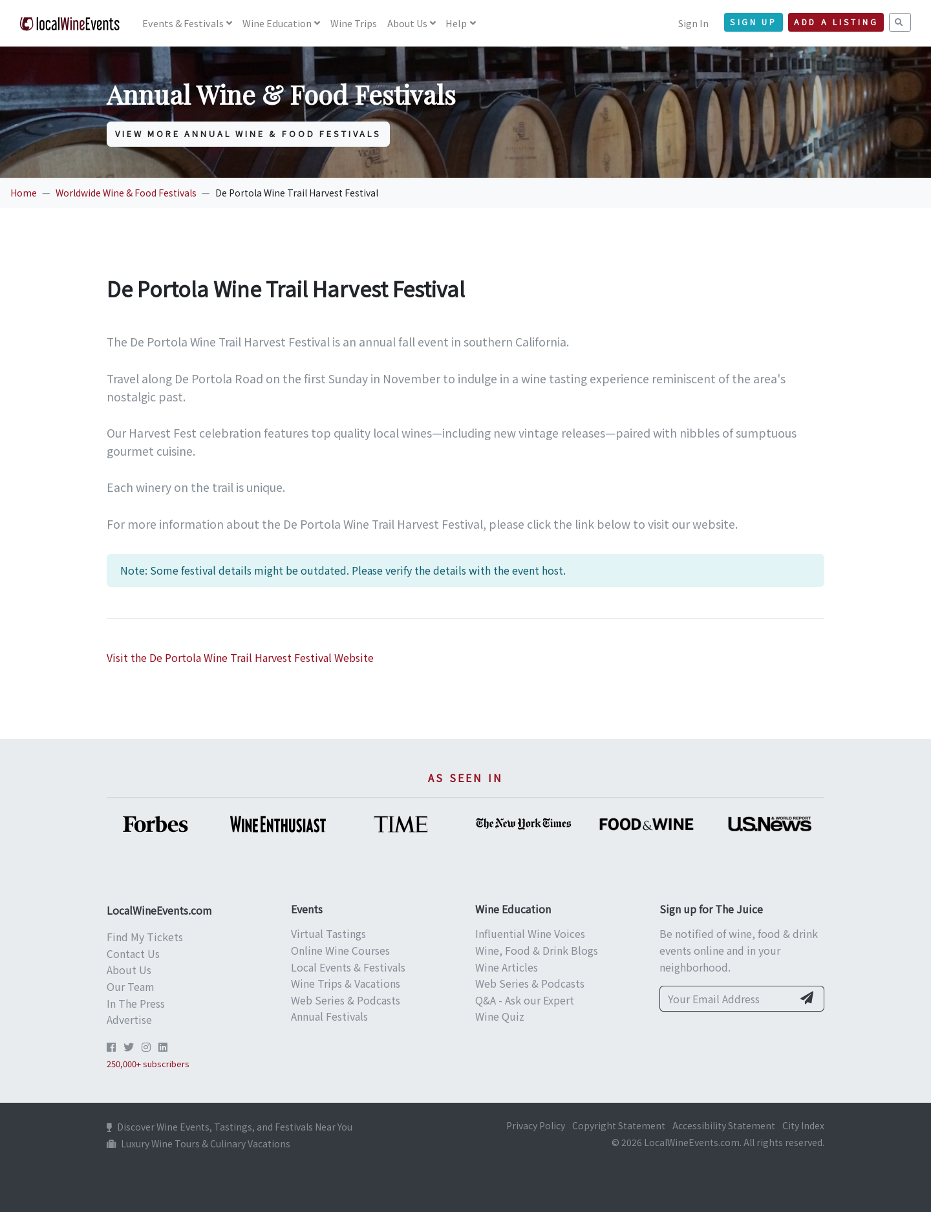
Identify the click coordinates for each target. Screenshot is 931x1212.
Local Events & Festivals (348, 967)
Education (277, 23)
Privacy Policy (535, 1125)
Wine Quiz (499, 1016)
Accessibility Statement (723, 1125)
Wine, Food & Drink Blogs (536, 950)
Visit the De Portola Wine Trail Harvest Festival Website (240, 657)
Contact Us (133, 953)
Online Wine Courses (340, 950)
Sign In (693, 23)
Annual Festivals (329, 1016)
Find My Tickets (145, 936)
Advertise (129, 1019)
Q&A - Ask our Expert (524, 1000)
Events (183, 23)
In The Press (136, 1003)
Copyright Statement (618, 1125)
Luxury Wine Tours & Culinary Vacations (198, 1143)
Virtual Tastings (328, 933)
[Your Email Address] (726, 999)
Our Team (131, 986)
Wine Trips (353, 23)
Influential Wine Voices (530, 933)
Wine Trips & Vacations (345, 983)
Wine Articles (506, 967)
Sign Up (753, 22)
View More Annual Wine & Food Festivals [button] (248, 133)
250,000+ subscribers (148, 1064)
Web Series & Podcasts (345, 1000)
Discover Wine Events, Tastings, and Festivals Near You (229, 1126)
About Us (407, 23)
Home (23, 192)
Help (456, 23)
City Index (803, 1125)
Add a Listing (836, 22)
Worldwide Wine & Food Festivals (126, 192)
